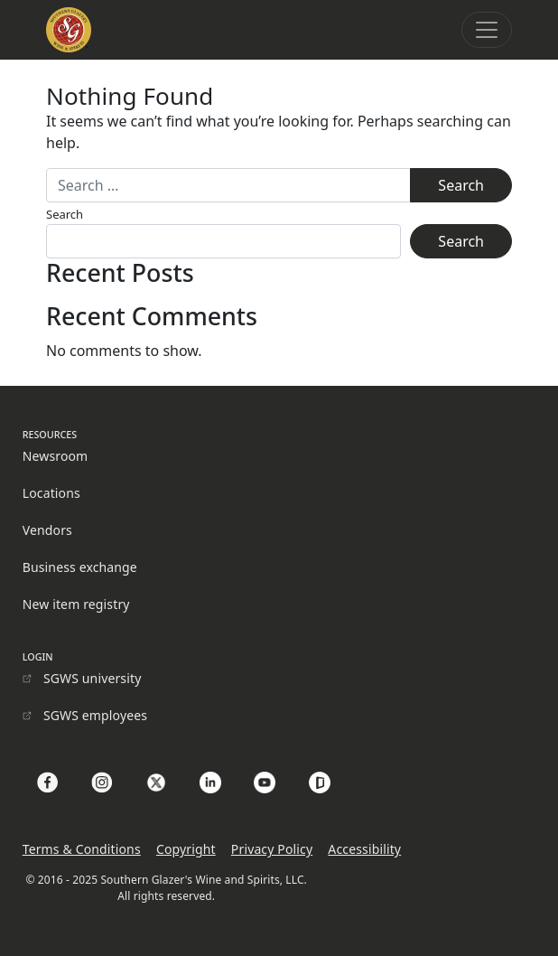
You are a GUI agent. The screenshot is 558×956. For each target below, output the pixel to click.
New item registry (76, 604)
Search (64, 214)
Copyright (186, 849)
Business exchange (80, 567)
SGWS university (92, 678)
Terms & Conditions (82, 849)
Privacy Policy (271, 849)
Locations (51, 492)
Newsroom (55, 455)
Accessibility (364, 849)
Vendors (47, 530)
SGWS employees (95, 715)
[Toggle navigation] (486, 30)
